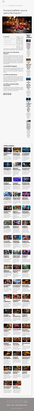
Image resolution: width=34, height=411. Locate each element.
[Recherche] (16, 402)
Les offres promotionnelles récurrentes (10, 44)
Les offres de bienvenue (7, 42)
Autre (6, 5)
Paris (12, 405)
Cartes (8, 405)
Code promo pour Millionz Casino (7, 358)
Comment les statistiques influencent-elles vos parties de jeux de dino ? (28, 66)
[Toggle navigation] (3, 1)
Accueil (3, 5)
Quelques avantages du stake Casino (7, 345)
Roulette (21, 405)
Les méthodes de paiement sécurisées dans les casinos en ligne (28, 85)
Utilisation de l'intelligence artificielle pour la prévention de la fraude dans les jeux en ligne (28, 106)
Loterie (17, 405)
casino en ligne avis (14, 58)
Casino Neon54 (17, 329)
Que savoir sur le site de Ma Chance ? (9, 38)
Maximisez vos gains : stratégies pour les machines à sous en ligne (28, 46)
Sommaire (6, 36)
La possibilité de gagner (7, 40)
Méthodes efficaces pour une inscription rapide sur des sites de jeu (28, 126)
